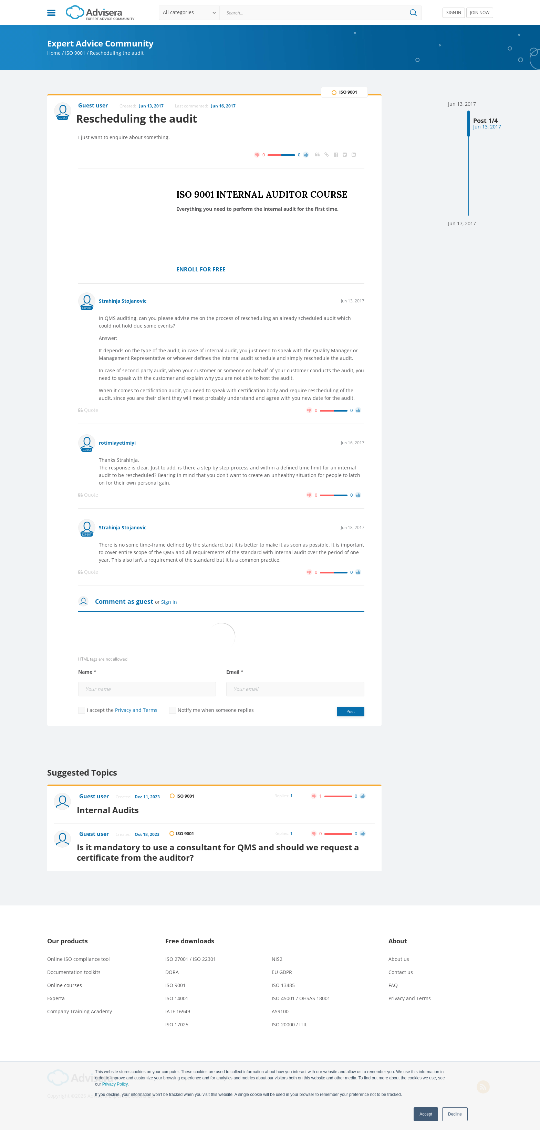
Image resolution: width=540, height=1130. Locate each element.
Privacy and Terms (136, 710)
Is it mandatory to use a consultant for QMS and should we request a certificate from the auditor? (221, 850)
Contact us (400, 970)
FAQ (393, 983)
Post (350, 712)
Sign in (169, 602)
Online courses (64, 983)
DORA (172, 970)
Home (54, 53)
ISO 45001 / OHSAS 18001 (301, 996)
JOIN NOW (479, 12)
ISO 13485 (283, 983)
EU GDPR (282, 970)
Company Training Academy (79, 1009)
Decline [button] (455, 1114)
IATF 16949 (177, 1009)
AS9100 (280, 1009)
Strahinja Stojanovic (122, 301)
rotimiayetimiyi (117, 443)
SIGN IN (453, 12)
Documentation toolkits (74, 970)
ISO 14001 (176, 996)
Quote (88, 410)
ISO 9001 (75, 53)
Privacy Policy (115, 1084)
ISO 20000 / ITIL (289, 1022)
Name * (87, 672)
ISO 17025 (176, 1022)
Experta (56, 996)
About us (398, 957)
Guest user (95, 797)
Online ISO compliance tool (78, 957)
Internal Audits (111, 809)
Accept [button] (425, 1114)
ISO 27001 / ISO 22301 (190, 957)
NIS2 (277, 957)
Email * (234, 672)
